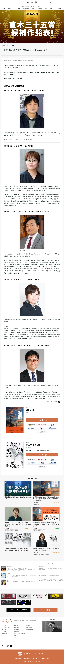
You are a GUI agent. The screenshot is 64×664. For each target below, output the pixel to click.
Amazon (31, 425)
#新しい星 (39, 504)
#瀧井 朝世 (7, 530)
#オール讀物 (47, 554)
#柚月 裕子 (14, 555)
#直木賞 (16, 530)
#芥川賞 (6, 502)
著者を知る (10, 8)
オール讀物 (29, 627)
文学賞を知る (26, 8)
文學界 (28, 625)
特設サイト (52, 8)
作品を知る (18, 8)
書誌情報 (59, 8)
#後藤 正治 (19, 555)
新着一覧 (16, 625)
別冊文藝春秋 (30, 629)
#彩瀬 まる (35, 504)
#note (44, 530)
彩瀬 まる (15, 60)
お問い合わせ (5, 633)
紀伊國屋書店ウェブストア (31, 428)
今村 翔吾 (20, 60)
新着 (4, 8)
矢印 (34, 586)
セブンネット (52, 425)
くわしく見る (41, 420)
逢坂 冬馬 (10, 60)
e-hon (42, 428)
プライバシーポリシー (7, 627)
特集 (46, 8)
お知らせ (4, 631)
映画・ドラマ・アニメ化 (37, 8)
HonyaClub (52, 428)
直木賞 (5, 60)
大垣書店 (42, 431)
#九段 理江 (16, 502)
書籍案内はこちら (19, 610)
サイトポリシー (5, 625)
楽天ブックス (42, 425)
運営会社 (4, 629)
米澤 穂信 (30, 60)
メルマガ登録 (45, 610)
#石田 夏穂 (11, 502)
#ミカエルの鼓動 (8, 555)
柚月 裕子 (25, 60)
